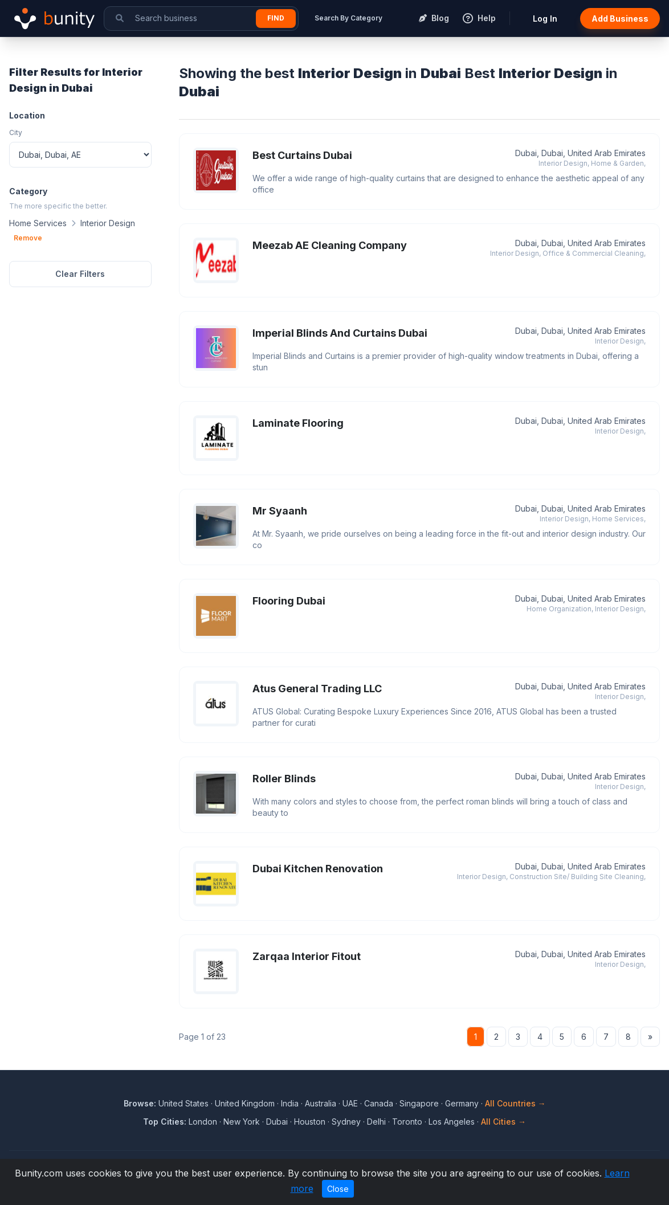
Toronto (407, 1121)
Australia (320, 1103)
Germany (462, 1103)
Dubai (277, 1121)
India (290, 1103)
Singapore (419, 1103)
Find (275, 18)
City (15, 132)
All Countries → (515, 1103)
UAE (350, 1103)
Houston (309, 1121)
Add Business (620, 18)
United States (183, 1103)
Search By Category (348, 18)
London (203, 1121)
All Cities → (503, 1121)
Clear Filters (80, 274)
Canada (378, 1103)
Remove (28, 238)
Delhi (376, 1121)
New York (241, 1121)
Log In (545, 18)
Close (338, 1189)
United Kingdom (245, 1103)
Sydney (346, 1121)
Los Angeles (452, 1121)
